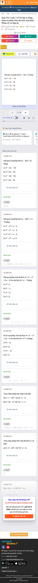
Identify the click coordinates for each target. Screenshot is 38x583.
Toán (8, 13)
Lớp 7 (3, 13)
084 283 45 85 (11, 556)
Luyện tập (22, 54)
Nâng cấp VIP (19, 516)
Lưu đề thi (28, 41)
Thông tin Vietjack (9, 571)
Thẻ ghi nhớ (8, 54)
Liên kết (5, 568)
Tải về (28, 36)
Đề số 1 (3, 47)
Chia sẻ (10, 36)
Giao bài (10, 41)
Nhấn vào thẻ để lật (19, 106)
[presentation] (12, 78)
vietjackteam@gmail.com (14, 559)
